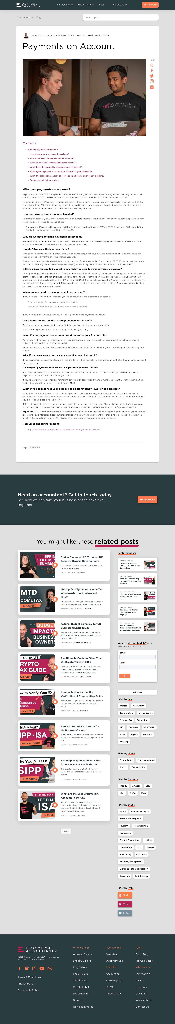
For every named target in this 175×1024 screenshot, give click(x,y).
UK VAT (110, 987)
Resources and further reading (44, 180)
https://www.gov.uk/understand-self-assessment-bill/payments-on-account (64, 430)
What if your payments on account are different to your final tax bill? (61, 171)
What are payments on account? (43, 149)
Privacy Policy (26, 984)
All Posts (137, 692)
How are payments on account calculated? (49, 154)
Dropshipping (81, 994)
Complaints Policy (28, 990)
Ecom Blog (142, 954)
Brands (77, 1000)
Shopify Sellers (82, 961)
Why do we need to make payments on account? (52, 158)
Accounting (113, 974)
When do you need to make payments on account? (53, 163)
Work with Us (144, 1000)
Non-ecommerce (83, 1007)
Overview (111, 954)
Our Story (141, 987)
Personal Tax (35, 448)
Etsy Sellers (80, 967)
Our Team (141, 994)
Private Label (81, 987)
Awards (140, 980)
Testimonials (143, 974)
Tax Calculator (144, 961)
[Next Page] (65, 831)
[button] (64, 5)
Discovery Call (114, 961)
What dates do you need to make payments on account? (56, 167)
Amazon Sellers (82, 954)
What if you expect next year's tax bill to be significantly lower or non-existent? (67, 176)
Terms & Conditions (29, 977)
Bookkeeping (114, 980)
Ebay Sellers (80, 974)
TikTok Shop (80, 980)
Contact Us (142, 1007)
